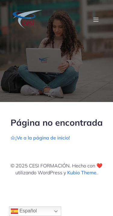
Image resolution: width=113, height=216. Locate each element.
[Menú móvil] (96, 19)
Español (24, 211)
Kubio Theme (81, 173)
